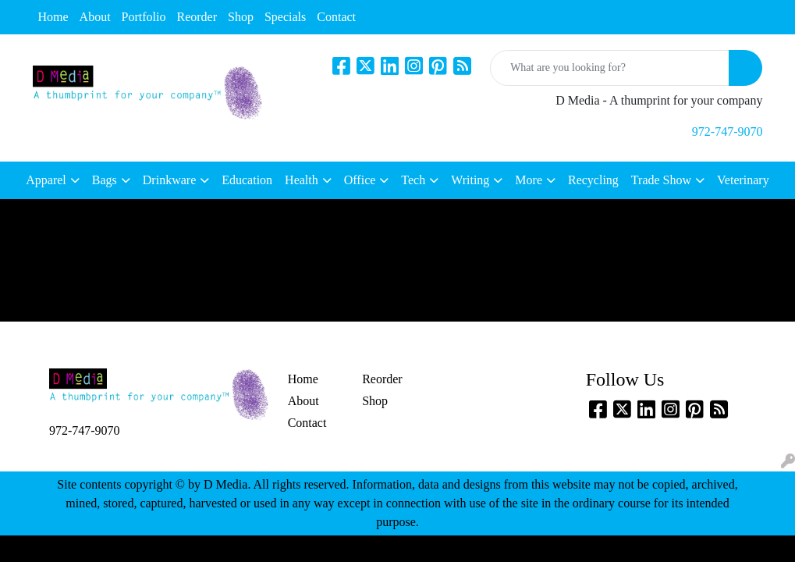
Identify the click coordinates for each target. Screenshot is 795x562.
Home (53, 16)
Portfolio (144, 16)
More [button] (528, 180)
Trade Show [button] (661, 180)
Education (247, 180)
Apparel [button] (46, 180)
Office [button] (360, 180)
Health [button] (301, 180)
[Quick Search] (609, 68)
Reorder (197, 16)
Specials (285, 16)
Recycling (593, 180)
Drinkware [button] (169, 180)
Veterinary (743, 180)
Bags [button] (104, 180)
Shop (241, 16)
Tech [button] (413, 180)
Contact (336, 16)
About (95, 16)
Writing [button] (470, 180)
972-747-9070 (727, 131)
